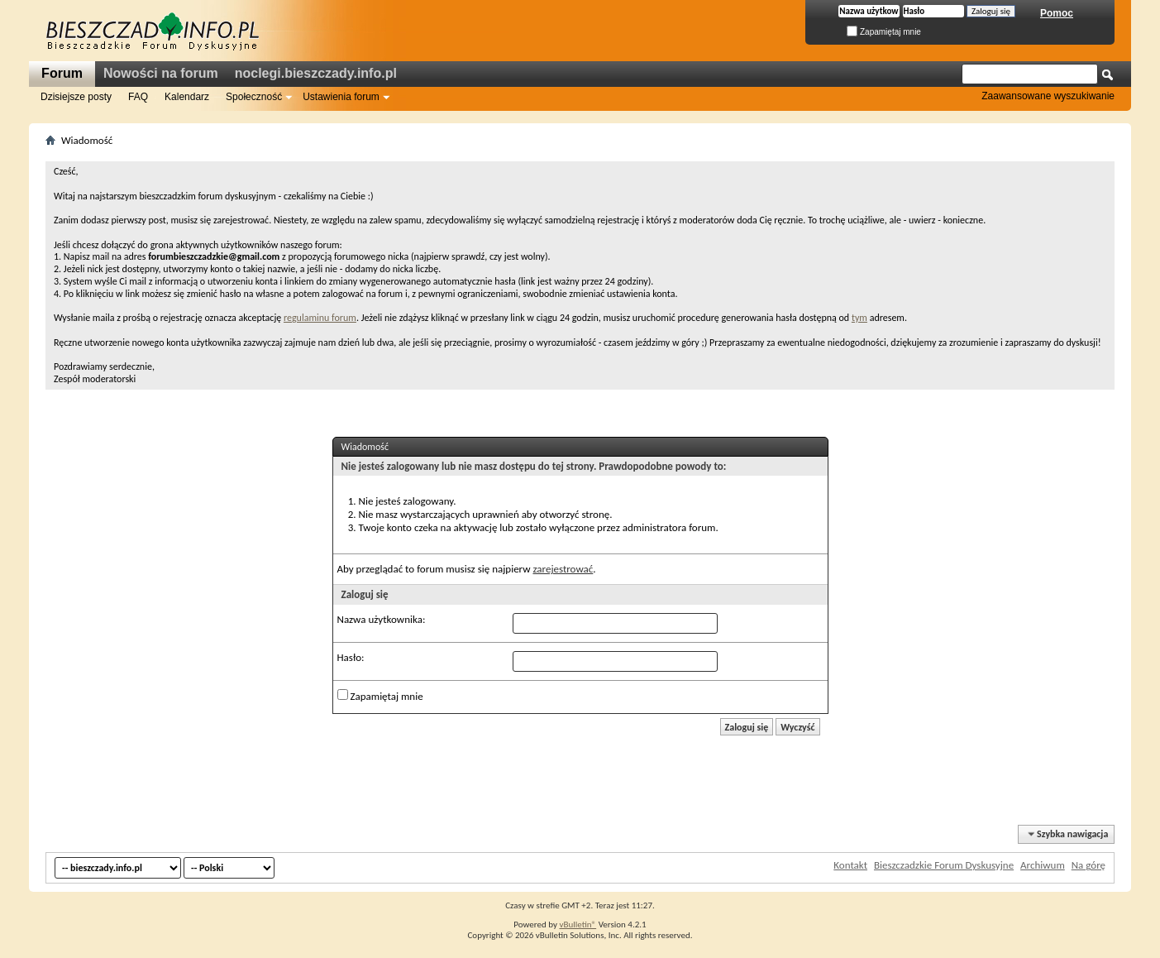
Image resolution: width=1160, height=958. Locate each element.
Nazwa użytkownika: (381, 619)
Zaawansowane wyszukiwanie (1048, 96)
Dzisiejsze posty (76, 97)
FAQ (138, 97)
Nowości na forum (160, 73)
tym (859, 317)
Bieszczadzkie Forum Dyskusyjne (944, 865)
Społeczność (254, 97)
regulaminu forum (320, 317)
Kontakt (850, 865)
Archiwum (1042, 865)
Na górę (1088, 865)
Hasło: (351, 657)
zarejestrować (562, 569)
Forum (62, 73)
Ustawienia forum (341, 97)
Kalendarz (187, 97)
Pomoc (1056, 13)
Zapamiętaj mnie (884, 31)
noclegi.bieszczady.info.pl (316, 73)
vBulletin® (577, 924)
